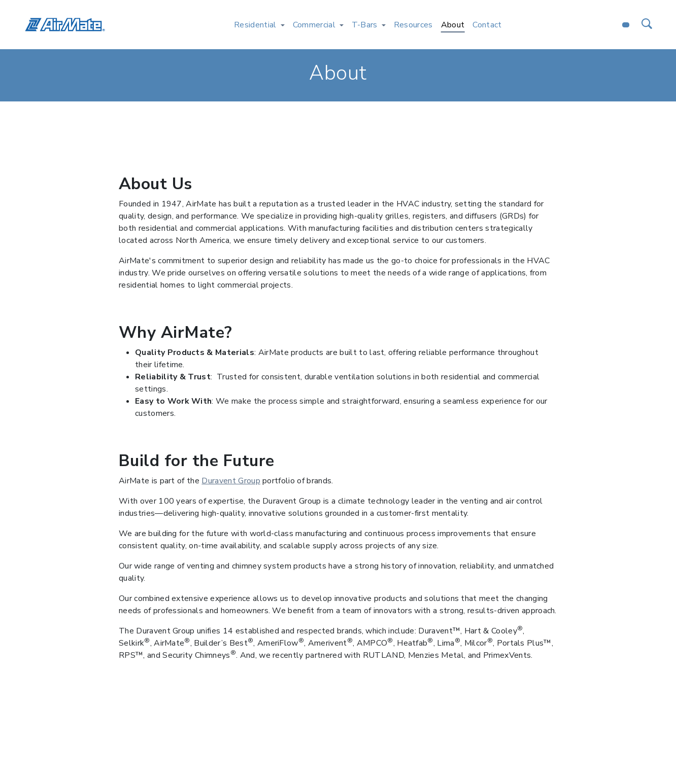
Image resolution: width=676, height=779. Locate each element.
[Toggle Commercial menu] (341, 25)
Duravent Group (230, 480)
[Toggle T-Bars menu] (384, 25)
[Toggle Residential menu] (283, 25)
